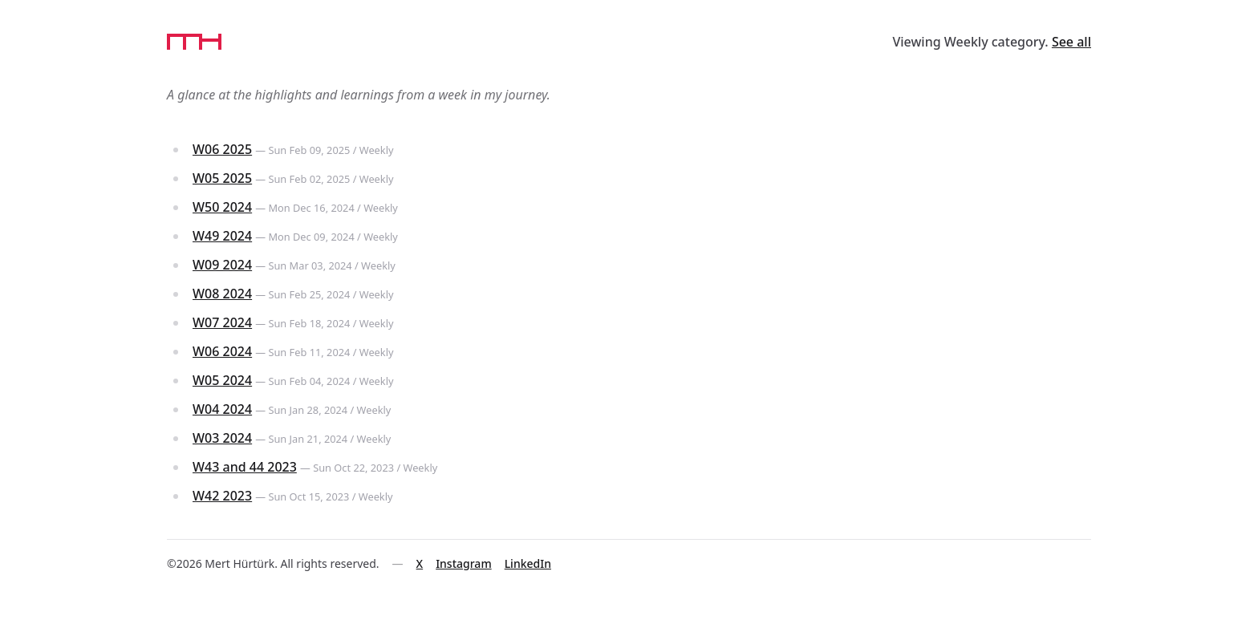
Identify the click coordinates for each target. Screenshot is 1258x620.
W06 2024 (222, 351)
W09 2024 (222, 265)
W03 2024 (222, 438)
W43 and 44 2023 (245, 467)
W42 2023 (222, 496)
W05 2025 (222, 178)
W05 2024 (222, 380)
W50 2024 (222, 207)
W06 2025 (222, 149)
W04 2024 (222, 409)
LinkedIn (528, 563)
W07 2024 (222, 322)
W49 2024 (222, 236)
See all (1071, 42)
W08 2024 (222, 293)
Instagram (464, 563)
